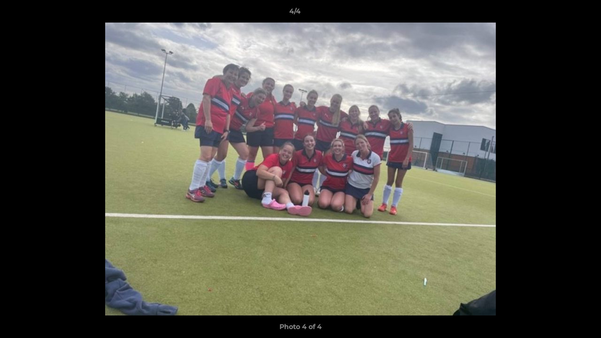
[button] (561, 13)
